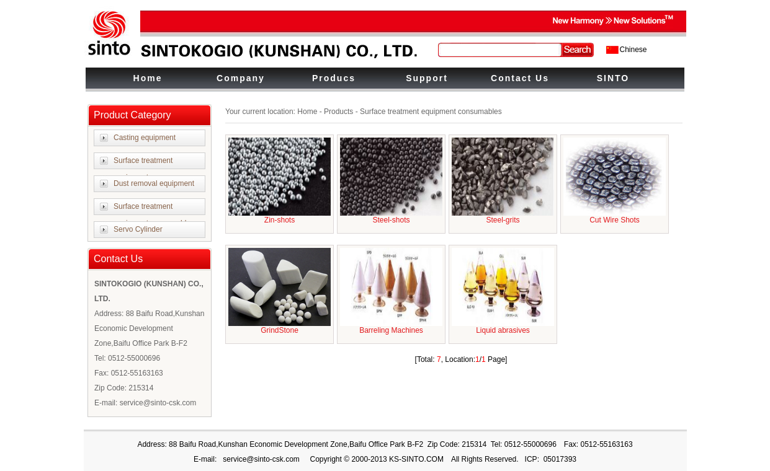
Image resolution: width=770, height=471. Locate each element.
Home (148, 78)
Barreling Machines (391, 330)
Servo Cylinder (138, 229)
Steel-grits (502, 220)
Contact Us (520, 78)
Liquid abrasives (503, 330)
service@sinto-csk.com (261, 459)
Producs (334, 78)
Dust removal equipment (154, 183)
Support (427, 78)
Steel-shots (391, 220)
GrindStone (279, 330)
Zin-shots (279, 220)
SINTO (613, 78)
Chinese (633, 49)
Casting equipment (145, 137)
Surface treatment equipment (143, 169)
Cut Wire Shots (614, 220)
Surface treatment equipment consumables (154, 214)
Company (241, 78)
